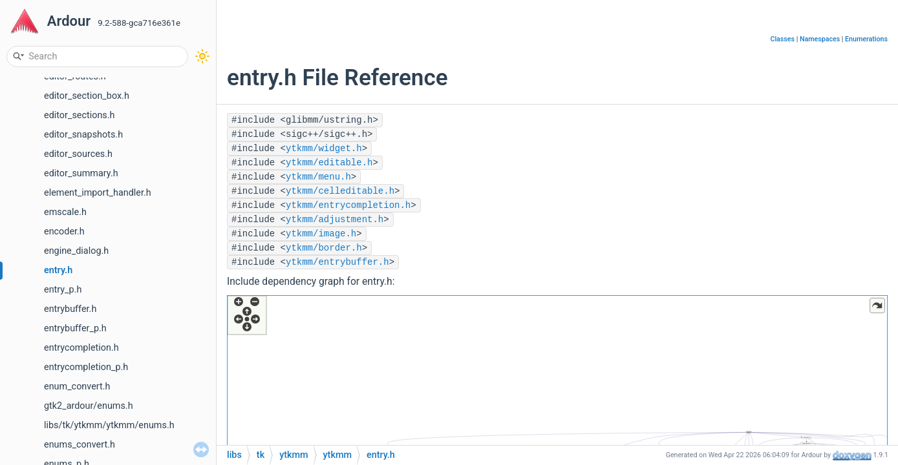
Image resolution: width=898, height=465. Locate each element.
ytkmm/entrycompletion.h (348, 205)
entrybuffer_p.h (75, 328)
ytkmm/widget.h (324, 148)
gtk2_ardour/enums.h (88, 405)
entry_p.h (62, 289)
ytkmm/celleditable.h (340, 191)
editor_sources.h (78, 154)
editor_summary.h (81, 173)
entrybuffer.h (70, 309)
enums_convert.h (79, 444)
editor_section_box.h (86, 95)
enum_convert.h (77, 386)
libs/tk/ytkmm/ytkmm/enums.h (109, 425)
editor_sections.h (79, 115)
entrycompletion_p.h (86, 367)
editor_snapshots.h (83, 134)
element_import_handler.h (97, 192)
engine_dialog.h (76, 250)
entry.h (58, 270)
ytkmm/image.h (321, 234)
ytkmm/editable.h (329, 163)
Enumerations (866, 39)
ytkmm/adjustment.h (334, 219)
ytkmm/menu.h (318, 177)
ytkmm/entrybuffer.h (337, 262)
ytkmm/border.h (324, 248)
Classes (782, 39)
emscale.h (65, 212)
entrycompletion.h (81, 347)
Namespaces (820, 39)
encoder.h (64, 231)
